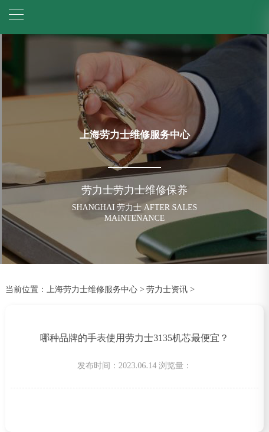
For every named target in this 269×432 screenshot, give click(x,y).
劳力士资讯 (167, 289)
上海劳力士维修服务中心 (92, 289)
